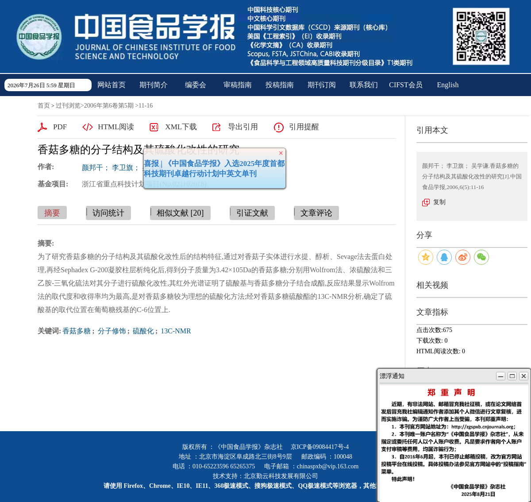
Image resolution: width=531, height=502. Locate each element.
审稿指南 (237, 85)
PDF (60, 127)
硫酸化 (142, 331)
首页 (44, 105)
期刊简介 (153, 85)
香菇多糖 (76, 331)
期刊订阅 (322, 85)
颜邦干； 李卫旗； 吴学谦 (122, 167)
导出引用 (243, 127)
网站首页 (111, 85)
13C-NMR (175, 331)
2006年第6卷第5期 (109, 105)
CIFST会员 (406, 85)
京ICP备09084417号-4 (320, 447)
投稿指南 (280, 85)
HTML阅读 (116, 127)
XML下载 (181, 127)
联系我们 (364, 85)
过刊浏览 (68, 105)
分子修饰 (111, 331)
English (448, 85)
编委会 (195, 85)
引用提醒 (304, 127)
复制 (439, 202)
